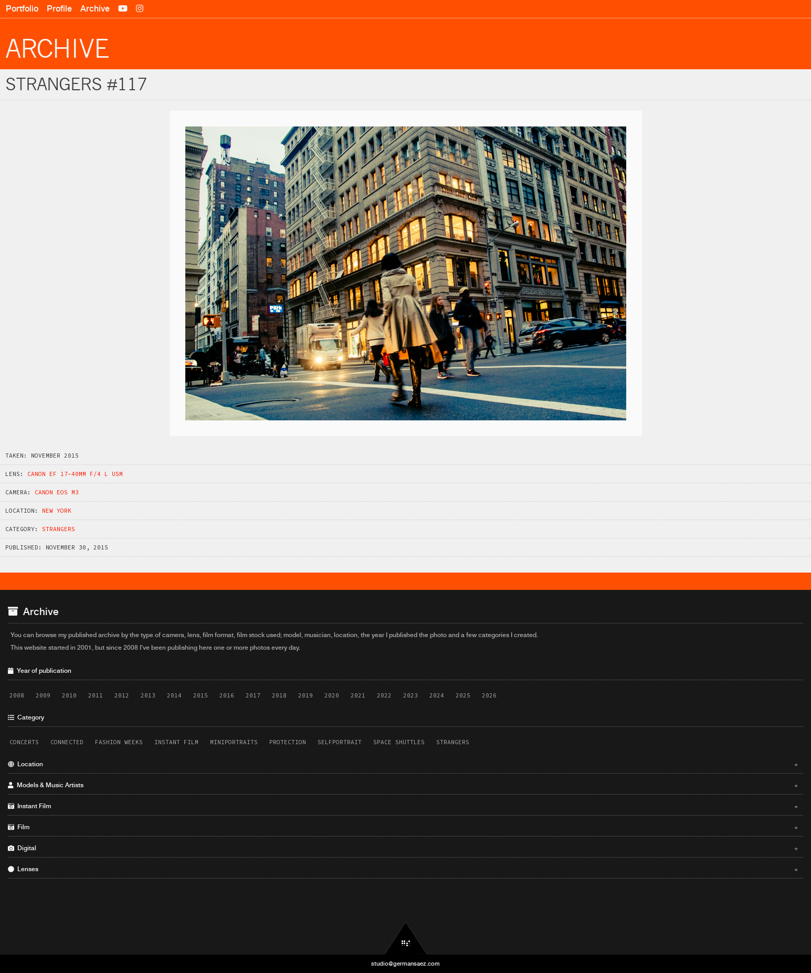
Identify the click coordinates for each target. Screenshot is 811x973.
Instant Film (176, 742)
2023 (410, 695)
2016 (226, 695)
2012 (121, 695)
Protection (287, 742)
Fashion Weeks (119, 742)
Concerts (24, 742)
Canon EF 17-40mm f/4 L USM (75, 474)
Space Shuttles (399, 742)
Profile (59, 9)
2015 (200, 695)
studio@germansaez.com (405, 963)
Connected (66, 742)
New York (56, 510)
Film (403, 827)
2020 (331, 695)
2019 (305, 695)
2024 (436, 695)
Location (403, 764)
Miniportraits (234, 742)
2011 (95, 695)
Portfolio (22, 9)
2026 (489, 695)
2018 (279, 695)
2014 (174, 695)
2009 (43, 695)
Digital (403, 848)
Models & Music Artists (403, 785)
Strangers (58, 529)
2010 (69, 695)
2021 (358, 695)
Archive (95, 9)
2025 (463, 695)
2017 (253, 695)
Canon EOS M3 (57, 492)
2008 (16, 695)
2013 (148, 695)
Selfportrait (340, 742)
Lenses (403, 869)
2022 (384, 695)
